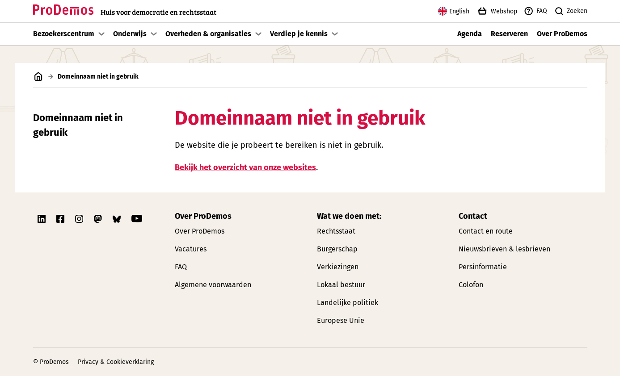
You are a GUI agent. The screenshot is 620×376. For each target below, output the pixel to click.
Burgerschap (337, 249)
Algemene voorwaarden (213, 284)
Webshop (496, 11)
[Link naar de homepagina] (124, 11)
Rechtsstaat (336, 231)
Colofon (471, 284)
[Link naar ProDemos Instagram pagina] (80, 218)
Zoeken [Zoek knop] (570, 11)
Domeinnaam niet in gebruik (78, 125)
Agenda (469, 33)
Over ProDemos (562, 33)
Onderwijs (130, 33)
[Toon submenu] (101, 34)
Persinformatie (483, 267)
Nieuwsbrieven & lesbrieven (504, 249)
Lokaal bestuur (341, 284)
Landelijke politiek (347, 302)
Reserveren (509, 33)
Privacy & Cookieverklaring (116, 362)
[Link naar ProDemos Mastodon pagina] (98, 218)
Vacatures (191, 249)
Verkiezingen (338, 267)
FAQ (535, 11)
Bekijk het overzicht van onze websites (245, 167)
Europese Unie (340, 320)
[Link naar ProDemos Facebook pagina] (61, 218)
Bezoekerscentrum (63, 33)
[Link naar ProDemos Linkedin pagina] (42, 218)
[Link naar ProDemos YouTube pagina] (137, 218)
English (453, 11)
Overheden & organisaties (208, 33)
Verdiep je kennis (299, 33)
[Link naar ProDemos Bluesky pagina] (117, 218)
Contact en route (486, 231)
